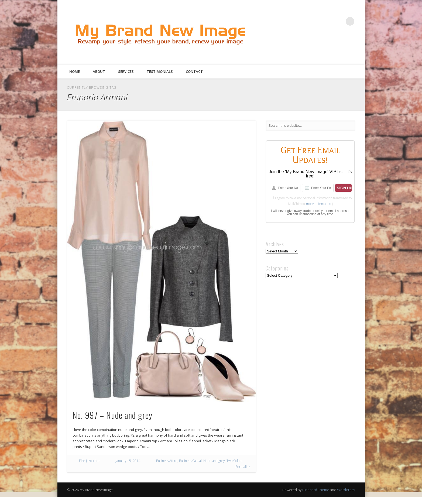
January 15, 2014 (128, 460)
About (99, 71)
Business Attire (166, 460)
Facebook (305, 21)
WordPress (346, 489)
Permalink (242, 466)
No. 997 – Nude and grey (112, 415)
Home (74, 71)
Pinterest (328, 21)
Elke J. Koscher (89, 460)
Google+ (339, 21)
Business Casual (190, 460)
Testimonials (160, 71)
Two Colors (234, 460)
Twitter (317, 21)
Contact (194, 71)
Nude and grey (214, 460)
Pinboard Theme (315, 489)
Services (126, 71)
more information (318, 203)
